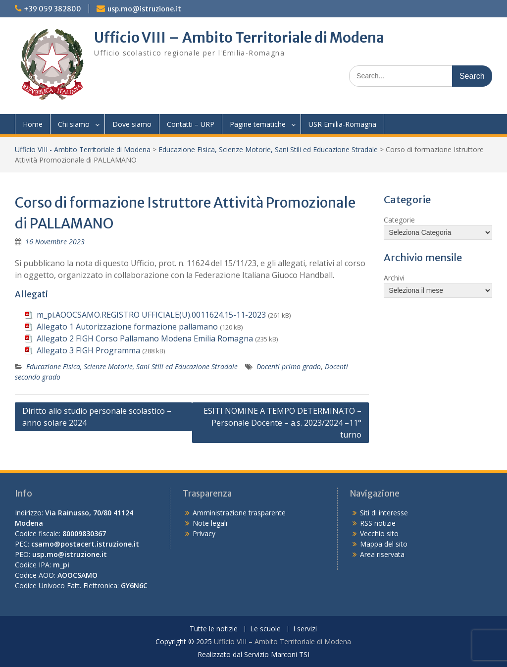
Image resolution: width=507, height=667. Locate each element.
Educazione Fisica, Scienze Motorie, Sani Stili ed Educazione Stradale (268, 149)
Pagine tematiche (258, 124)
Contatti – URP (190, 124)
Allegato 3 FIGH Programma (88, 350)
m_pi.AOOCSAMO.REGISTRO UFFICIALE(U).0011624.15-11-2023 (151, 314)
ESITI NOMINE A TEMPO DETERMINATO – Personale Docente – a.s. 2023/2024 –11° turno (282, 422)
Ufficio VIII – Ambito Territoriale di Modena (239, 38)
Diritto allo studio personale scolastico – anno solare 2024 (96, 416)
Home (33, 124)
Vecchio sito (379, 533)
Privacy (204, 533)
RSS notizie (378, 523)
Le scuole (265, 629)
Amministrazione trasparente (239, 512)
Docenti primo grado (288, 366)
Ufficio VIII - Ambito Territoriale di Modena (83, 149)
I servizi (305, 629)
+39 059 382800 (52, 8)
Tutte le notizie (214, 629)
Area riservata (382, 554)
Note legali (210, 523)
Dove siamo (132, 124)
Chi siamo (74, 124)
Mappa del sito (383, 544)
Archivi (394, 277)
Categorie (399, 219)
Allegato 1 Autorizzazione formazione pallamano (127, 326)
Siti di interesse (384, 512)
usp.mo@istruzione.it (144, 8)
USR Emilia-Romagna (342, 124)
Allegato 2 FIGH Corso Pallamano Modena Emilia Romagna (145, 338)
